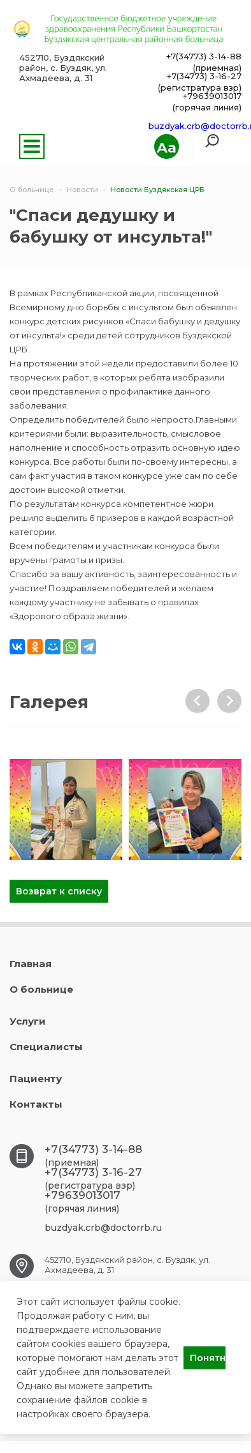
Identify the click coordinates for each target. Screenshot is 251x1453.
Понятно (208, 1358)
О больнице (41, 989)
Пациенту (36, 1079)
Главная (31, 964)
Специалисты (46, 1047)
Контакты (36, 1104)
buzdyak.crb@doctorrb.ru (103, 1227)
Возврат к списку (59, 891)
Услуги (28, 1021)
